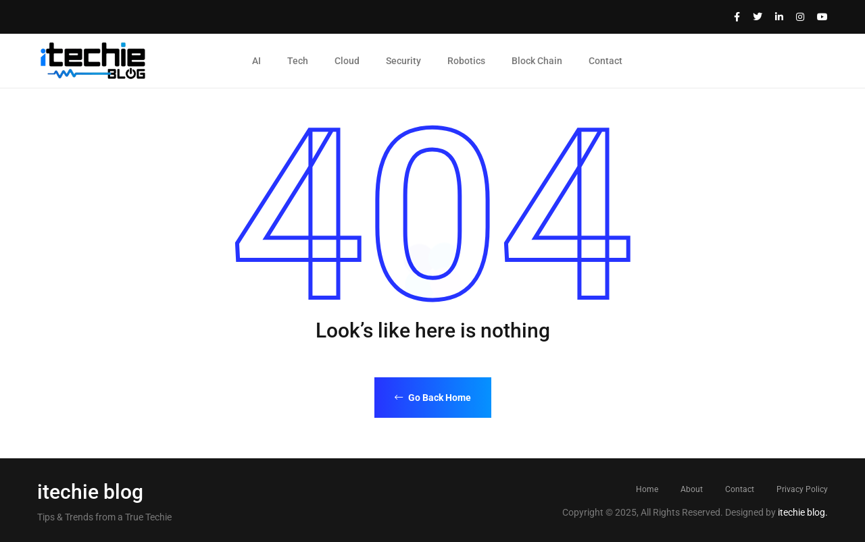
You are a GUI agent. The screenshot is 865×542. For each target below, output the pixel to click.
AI (256, 60)
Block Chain (537, 60)
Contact (605, 60)
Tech (297, 60)
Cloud (347, 60)
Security (403, 60)
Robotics (466, 60)
